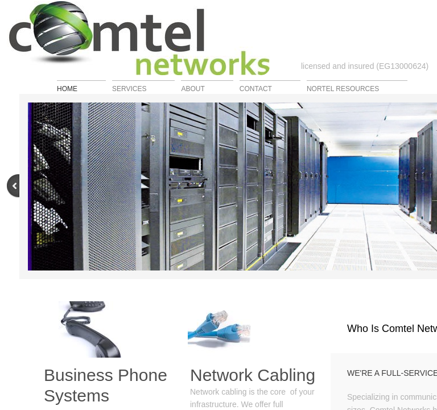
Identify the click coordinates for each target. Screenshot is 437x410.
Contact (256, 88)
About (192, 88)
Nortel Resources (343, 88)
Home (67, 88)
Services (129, 88)
